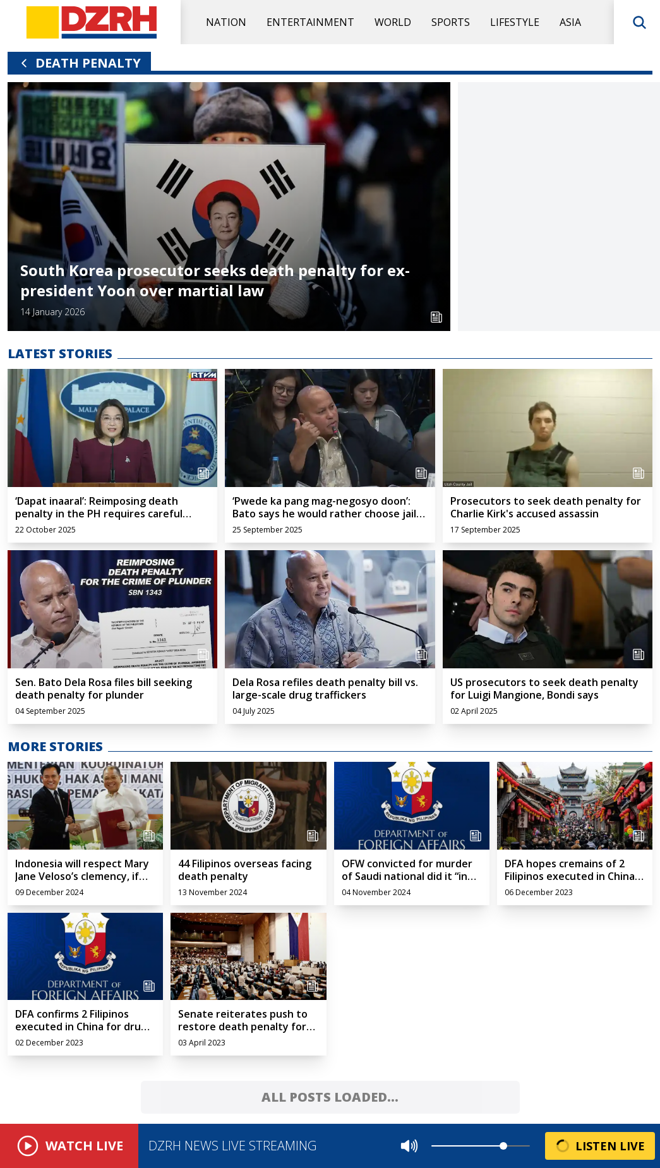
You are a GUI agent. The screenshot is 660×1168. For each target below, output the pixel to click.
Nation (226, 22)
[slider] (503, 1146)
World (393, 22)
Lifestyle (514, 22)
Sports (450, 22)
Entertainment (310, 22)
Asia (570, 22)
